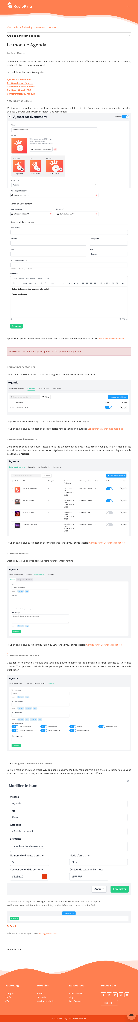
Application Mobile (45, 1001)
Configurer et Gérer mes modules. (107, 542)
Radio (40, 993)
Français (109, 1002)
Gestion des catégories (20, 83)
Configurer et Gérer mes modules (105, 428)
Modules (53, 27)
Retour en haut (15, 949)
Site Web (41, 997)
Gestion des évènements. (112, 338)
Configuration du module (21, 93)
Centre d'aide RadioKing (20, 27)
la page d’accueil (48, 933)
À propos (9, 993)
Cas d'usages (75, 1001)
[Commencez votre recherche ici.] (129, 5)
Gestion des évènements (21, 86)
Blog (71, 997)
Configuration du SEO (19, 90)
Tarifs (8, 997)
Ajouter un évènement (20, 79)
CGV (7, 1001)
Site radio (41, 27)
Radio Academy (76, 993)
